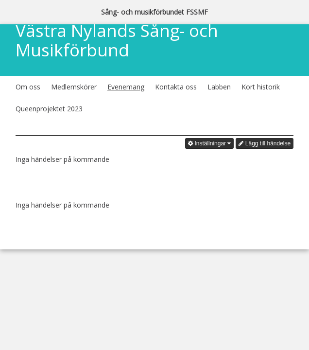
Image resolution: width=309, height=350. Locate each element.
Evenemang (125, 86)
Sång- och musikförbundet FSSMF (154, 12)
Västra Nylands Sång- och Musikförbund (117, 41)
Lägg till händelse (265, 143)
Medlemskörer (74, 86)
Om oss (28, 86)
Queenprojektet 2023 (49, 108)
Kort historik (260, 86)
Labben (219, 86)
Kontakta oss (176, 86)
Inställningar (209, 143)
